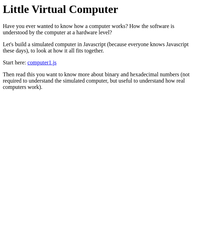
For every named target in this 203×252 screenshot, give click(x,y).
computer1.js (41, 62)
